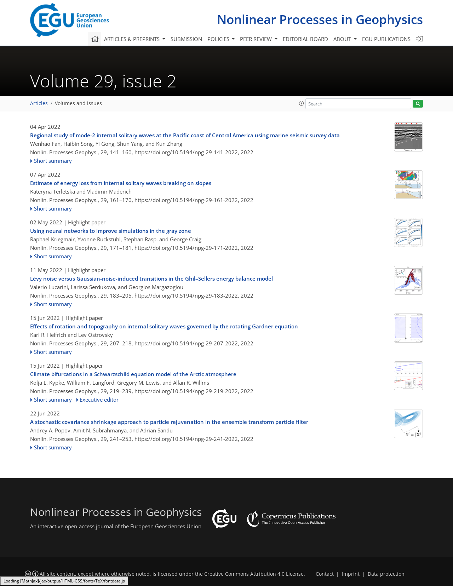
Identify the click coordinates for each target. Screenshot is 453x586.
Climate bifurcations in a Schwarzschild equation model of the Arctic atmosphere (133, 374)
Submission (186, 38)
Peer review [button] (256, 38)
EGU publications (386, 38)
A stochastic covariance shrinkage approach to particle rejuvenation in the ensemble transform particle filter (169, 421)
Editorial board (305, 38)
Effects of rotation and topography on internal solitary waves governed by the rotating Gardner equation (164, 326)
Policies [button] (219, 38)
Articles (39, 103)
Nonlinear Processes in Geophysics (320, 19)
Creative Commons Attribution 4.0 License (254, 574)
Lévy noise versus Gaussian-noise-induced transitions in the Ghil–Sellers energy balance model (151, 278)
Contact (325, 574)
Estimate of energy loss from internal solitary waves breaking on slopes (120, 182)
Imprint (351, 574)
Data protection (386, 574)
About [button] (342, 38)
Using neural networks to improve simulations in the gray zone (110, 230)
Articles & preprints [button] (132, 38)
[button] (301, 103)
